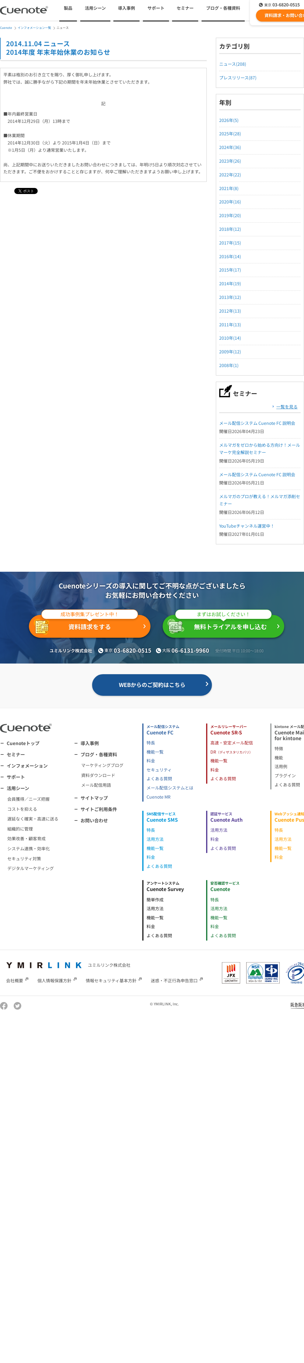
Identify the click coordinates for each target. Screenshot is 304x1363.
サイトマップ (94, 798)
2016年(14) (230, 256)
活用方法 (155, 839)
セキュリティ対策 (24, 858)
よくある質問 (159, 778)
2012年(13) (230, 311)
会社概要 (14, 980)
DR (231, 752)
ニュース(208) (232, 64)
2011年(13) (230, 324)
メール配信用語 (96, 785)
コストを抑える (22, 809)
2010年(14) (230, 338)
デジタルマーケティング (30, 868)
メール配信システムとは (170, 788)
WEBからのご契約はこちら (152, 684)
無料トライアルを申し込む (220, 624)
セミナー (185, 8)
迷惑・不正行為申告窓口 (174, 980)
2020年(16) (230, 202)
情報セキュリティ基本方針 (111, 980)
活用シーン (18, 788)
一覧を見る (287, 407)
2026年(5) (229, 120)
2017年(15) (230, 243)
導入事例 (126, 8)
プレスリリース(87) (238, 78)
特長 (151, 743)
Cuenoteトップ (23, 743)
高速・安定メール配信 (231, 743)
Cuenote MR (159, 797)
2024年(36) (230, 147)
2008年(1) (229, 365)
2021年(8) (229, 188)
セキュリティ (159, 770)
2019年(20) (230, 215)
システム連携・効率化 (28, 848)
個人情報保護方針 (54, 980)
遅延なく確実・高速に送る (32, 819)
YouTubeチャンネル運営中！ (247, 526)
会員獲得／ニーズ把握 (28, 799)
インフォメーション (27, 765)
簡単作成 (155, 900)
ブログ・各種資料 (99, 754)
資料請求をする (86, 625)
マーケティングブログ (102, 765)
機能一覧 (155, 752)
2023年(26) (230, 161)
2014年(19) (230, 283)
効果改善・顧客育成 (26, 838)
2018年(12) (230, 229)
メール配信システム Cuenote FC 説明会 (257, 423)
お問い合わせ (94, 820)
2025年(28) (230, 133)
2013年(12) (230, 297)
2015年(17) (230, 270)
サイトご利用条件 (99, 809)
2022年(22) (230, 175)
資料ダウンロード (98, 775)
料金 (151, 761)
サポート (155, 8)
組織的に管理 (20, 829)
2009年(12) (230, 352)
